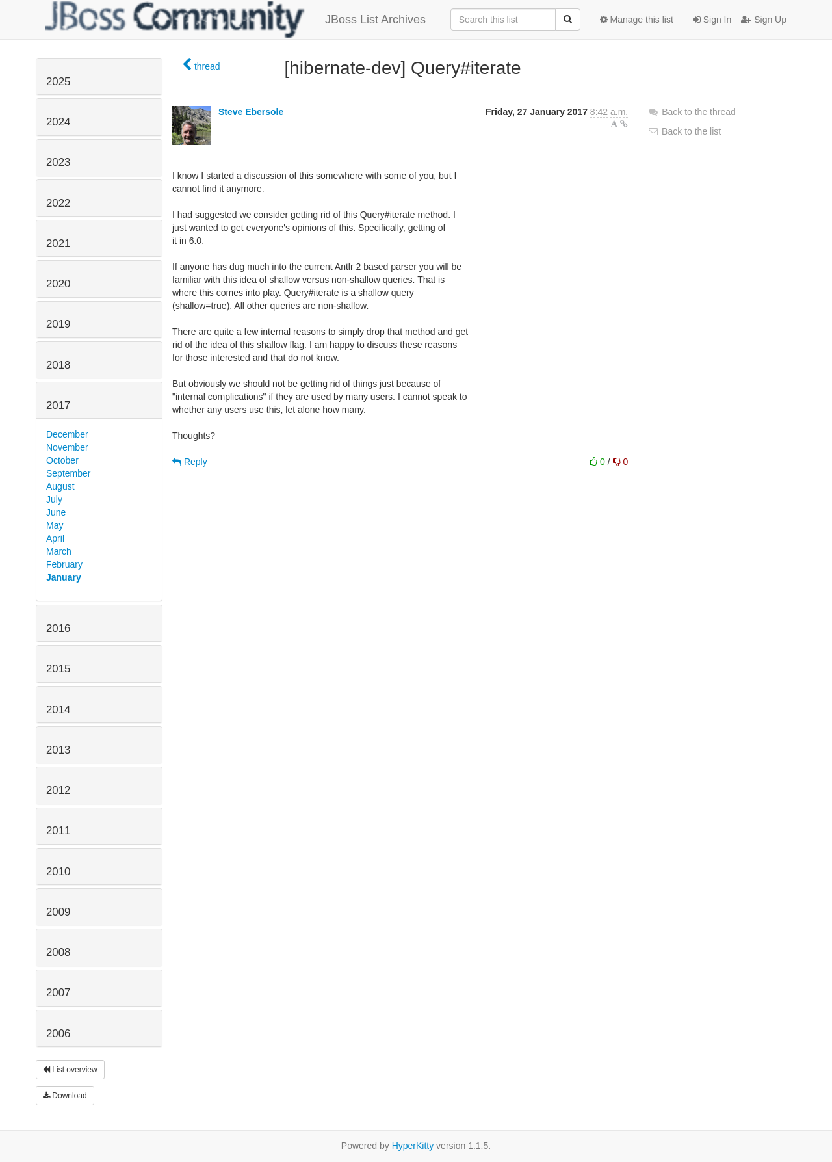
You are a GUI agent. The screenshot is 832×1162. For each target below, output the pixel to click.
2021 (58, 243)
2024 (58, 122)
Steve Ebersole (250, 112)
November (67, 447)
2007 (58, 992)
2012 (58, 790)
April (55, 538)
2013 (58, 750)
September (68, 473)
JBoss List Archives (236, 19)
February (64, 564)
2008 (58, 952)
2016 (58, 628)
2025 (58, 81)
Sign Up (763, 19)
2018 (58, 365)
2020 (58, 284)
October (62, 460)
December (67, 434)
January (63, 577)
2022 (58, 203)
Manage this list (636, 19)
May (54, 525)
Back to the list (684, 131)
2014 (58, 710)
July (54, 499)
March (59, 551)
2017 (58, 405)
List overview (70, 1069)
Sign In (712, 19)
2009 (58, 912)
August (60, 486)
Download (65, 1095)
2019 (58, 324)
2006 (58, 1033)
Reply (189, 461)
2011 (58, 831)
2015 (58, 669)
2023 (58, 162)
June (56, 512)
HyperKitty (413, 1146)
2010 (58, 871)
